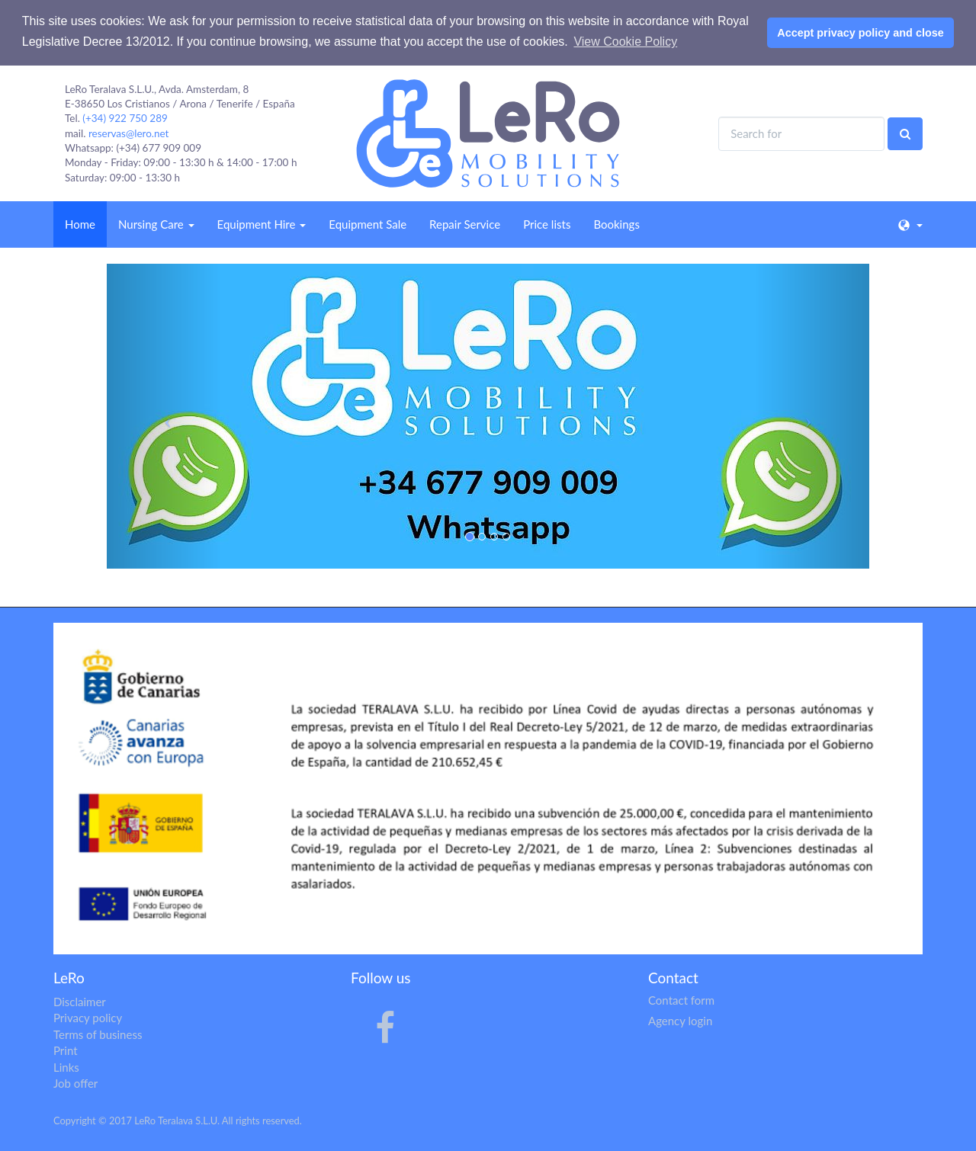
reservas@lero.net (128, 133)
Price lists (546, 224)
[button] (164, 416)
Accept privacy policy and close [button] (860, 33)
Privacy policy (87, 1017)
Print (65, 1050)
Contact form (681, 1000)
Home (80, 224)
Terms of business (97, 1034)
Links (66, 1067)
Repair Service (464, 224)
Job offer (75, 1083)
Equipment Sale (367, 224)
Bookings (616, 224)
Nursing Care (156, 224)
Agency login (680, 1021)
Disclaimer (79, 1001)
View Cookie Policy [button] (625, 41)
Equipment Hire (262, 224)
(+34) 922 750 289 (125, 118)
